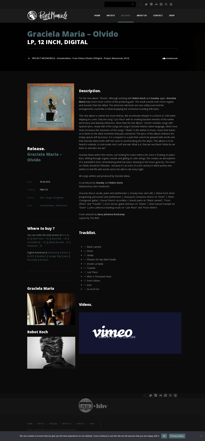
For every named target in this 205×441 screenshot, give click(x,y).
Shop (172, 15)
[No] (201, 436)
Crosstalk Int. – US (36, 242)
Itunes (65, 253)
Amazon (44, 260)
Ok (164, 436)
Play (55, 256)
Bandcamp (53, 253)
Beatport (41, 256)
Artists (111, 15)
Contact (158, 15)
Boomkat (32, 260)
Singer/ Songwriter (55, 196)
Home (97, 15)
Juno (66, 256)
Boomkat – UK (59, 239)
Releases (125, 15)
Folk (42, 196)
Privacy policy (177, 436)
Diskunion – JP (34, 246)
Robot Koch (61, 204)
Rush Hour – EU (41, 239)
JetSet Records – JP (59, 242)
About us (142, 15)
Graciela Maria (47, 204)
